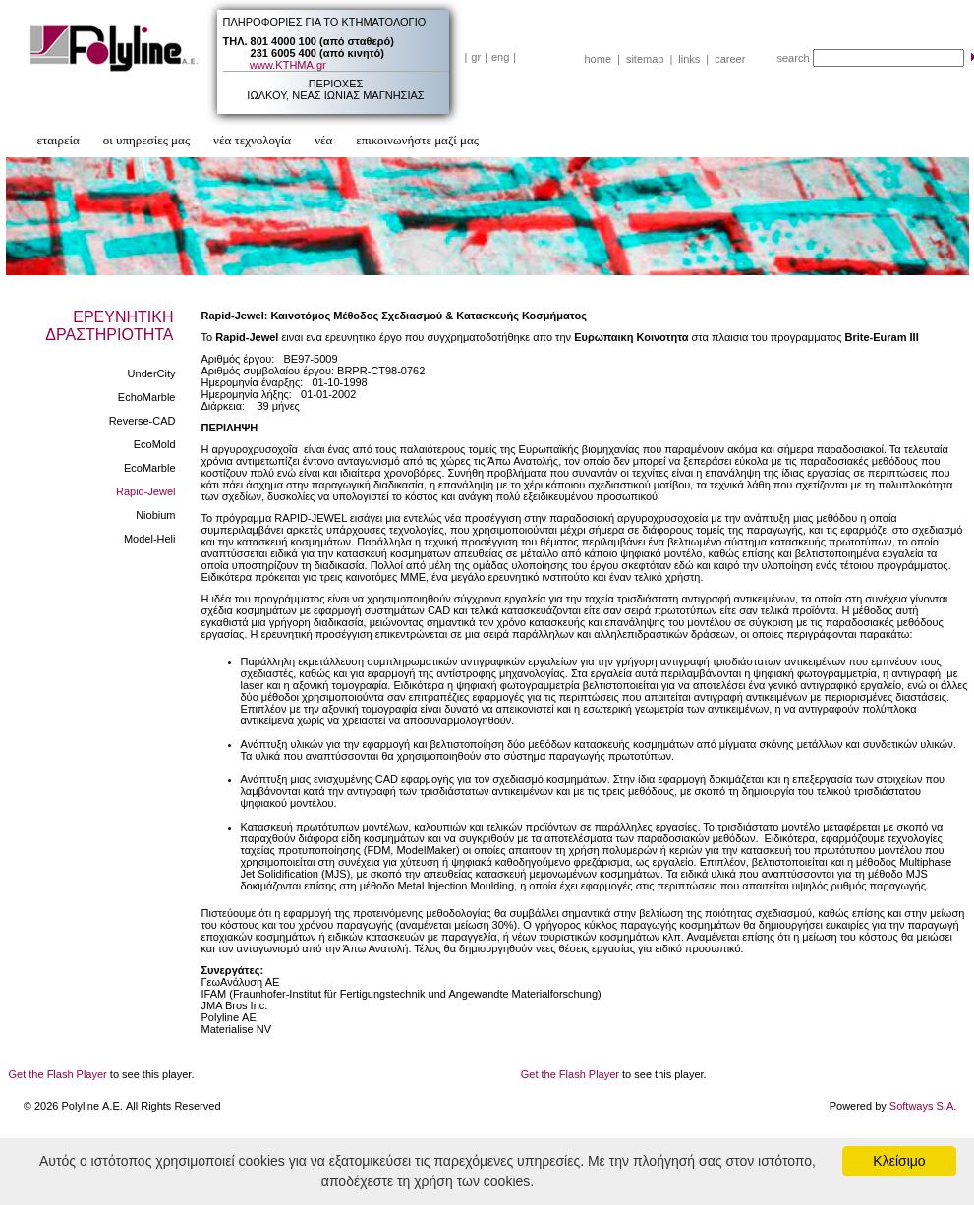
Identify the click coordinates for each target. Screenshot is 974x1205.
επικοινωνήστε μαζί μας (417, 140)
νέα (323, 140)
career (730, 59)
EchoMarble (147, 397)
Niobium (155, 515)
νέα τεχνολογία (252, 140)
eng (500, 57)
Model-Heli (150, 539)
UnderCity (152, 373)
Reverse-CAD (142, 421)
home (598, 59)
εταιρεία (58, 140)
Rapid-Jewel (146, 491)
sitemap (645, 59)
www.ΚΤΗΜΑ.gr (288, 65)
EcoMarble (150, 468)
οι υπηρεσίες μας (146, 140)
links (689, 59)
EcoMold (155, 444)
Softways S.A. (922, 1106)
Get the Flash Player (58, 1074)
